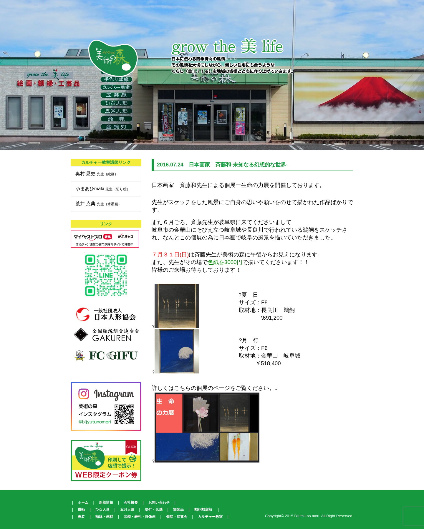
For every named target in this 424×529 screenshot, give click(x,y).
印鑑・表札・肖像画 (139, 517)
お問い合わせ (159, 502)
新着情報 (106, 502)
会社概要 (131, 502)
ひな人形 (102, 510)
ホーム (83, 502)
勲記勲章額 (203, 510)
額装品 (178, 510)
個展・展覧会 (176, 517)
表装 (81, 517)
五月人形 (127, 510)
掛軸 (81, 510)
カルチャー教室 (210, 517)
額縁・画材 (104, 517)
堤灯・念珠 (154, 510)
